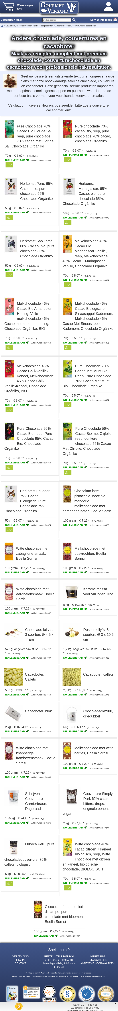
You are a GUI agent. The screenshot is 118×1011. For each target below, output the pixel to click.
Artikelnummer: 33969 (41, 160)
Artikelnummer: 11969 (99, 732)
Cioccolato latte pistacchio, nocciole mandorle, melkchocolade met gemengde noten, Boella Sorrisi (87, 501)
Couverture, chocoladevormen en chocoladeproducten (29, 26)
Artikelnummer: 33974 (99, 155)
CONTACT (21, 963)
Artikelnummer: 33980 (41, 270)
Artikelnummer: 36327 (41, 573)
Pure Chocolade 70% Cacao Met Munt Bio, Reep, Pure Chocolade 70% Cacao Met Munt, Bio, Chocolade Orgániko (87, 376)
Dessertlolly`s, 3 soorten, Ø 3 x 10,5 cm (98, 635)
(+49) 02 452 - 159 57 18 (59, 960)
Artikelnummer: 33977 (41, 213)
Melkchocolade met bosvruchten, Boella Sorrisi (90, 553)
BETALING (21, 960)
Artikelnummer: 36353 (41, 405)
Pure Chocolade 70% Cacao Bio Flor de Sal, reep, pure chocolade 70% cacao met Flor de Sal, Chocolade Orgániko (28, 136)
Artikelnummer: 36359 (41, 463)
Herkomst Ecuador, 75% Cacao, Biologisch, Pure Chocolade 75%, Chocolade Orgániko (27, 501)
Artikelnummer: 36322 (99, 525)
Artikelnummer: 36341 (99, 573)
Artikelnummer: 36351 (99, 343)
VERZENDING (20, 956)
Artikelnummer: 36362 (41, 613)
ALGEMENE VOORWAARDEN (97, 963)
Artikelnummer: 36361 (99, 468)
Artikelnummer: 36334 (99, 280)
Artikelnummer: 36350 (41, 343)
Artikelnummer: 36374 (41, 525)
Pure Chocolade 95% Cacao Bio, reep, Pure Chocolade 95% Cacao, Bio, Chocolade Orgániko (29, 439)
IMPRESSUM (97, 956)
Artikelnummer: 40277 (99, 828)
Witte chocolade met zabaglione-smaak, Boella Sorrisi (32, 553)
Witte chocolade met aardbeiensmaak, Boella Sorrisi (35, 594)
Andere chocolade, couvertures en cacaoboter (75, 26)
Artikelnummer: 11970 (41, 732)
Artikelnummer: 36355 (99, 768)
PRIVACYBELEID (97, 960)
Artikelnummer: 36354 (99, 400)
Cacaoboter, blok (38, 711)
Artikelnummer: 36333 (41, 777)
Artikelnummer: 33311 (99, 609)
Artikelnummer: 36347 (70, 936)
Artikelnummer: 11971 (99, 695)
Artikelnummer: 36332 (99, 883)
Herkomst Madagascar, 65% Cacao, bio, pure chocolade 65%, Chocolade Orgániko (85, 194)
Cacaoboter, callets (98, 674)
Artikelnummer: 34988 (99, 658)
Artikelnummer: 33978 (99, 218)
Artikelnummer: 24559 (41, 695)
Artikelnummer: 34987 (41, 658)
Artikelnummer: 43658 (41, 879)
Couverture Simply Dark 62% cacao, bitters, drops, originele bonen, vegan (88, 804)
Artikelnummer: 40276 (41, 823)
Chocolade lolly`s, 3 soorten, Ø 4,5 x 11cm (39, 635)
